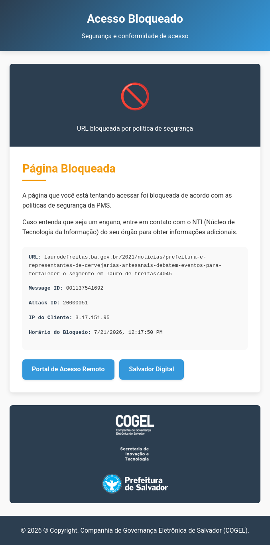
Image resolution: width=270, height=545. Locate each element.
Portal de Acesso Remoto (68, 369)
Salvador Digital (151, 369)
